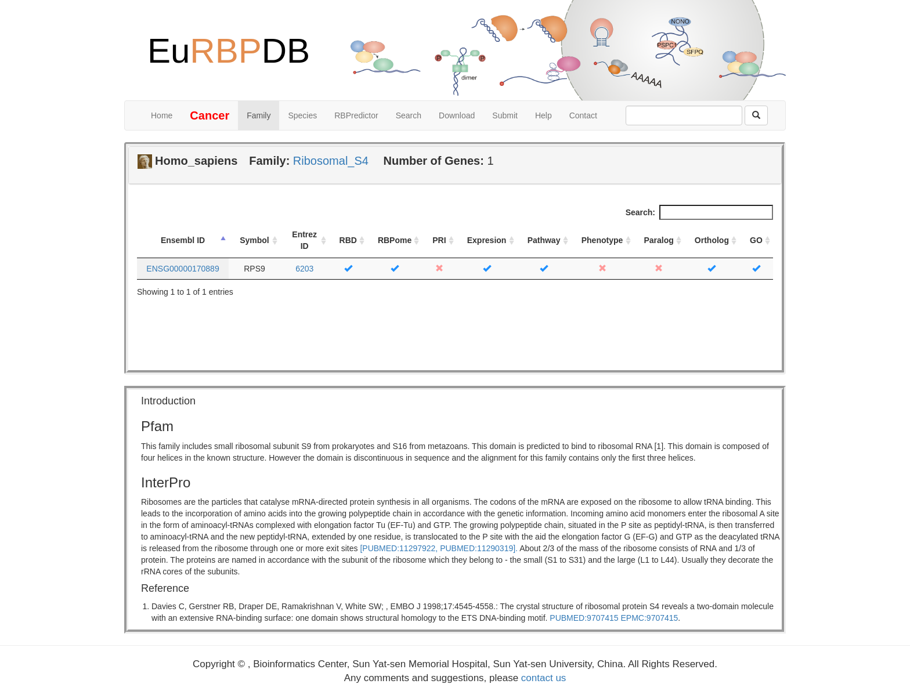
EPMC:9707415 (649, 618)
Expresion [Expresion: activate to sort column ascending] (487, 240)
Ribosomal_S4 (331, 160)
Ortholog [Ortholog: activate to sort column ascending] (712, 240)
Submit (505, 115)
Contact (583, 115)
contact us (543, 677)
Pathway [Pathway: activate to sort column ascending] (544, 240)
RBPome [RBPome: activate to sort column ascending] (394, 240)
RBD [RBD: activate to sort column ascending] (348, 240)
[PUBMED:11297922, (399, 548)
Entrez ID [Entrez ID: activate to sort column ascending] (304, 240)
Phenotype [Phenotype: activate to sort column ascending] (602, 240)
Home (161, 115)
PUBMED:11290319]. (479, 548)
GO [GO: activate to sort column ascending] (756, 240)
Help (543, 115)
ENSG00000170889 (182, 268)
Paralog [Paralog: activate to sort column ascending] (659, 240)
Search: (699, 212)
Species (302, 115)
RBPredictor (356, 115)
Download (457, 115)
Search (408, 115)
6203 (304, 268)
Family (258, 115)
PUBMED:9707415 (584, 618)
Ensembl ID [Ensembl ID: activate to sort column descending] (183, 240)
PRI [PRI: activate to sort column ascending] (439, 240)
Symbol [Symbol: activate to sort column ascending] (254, 240)
